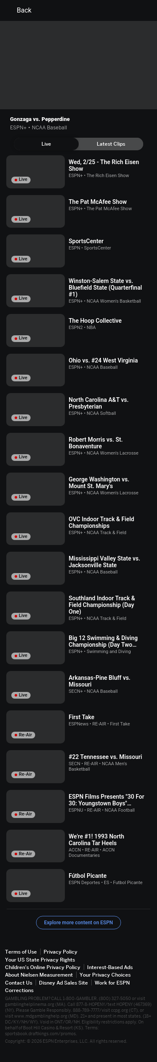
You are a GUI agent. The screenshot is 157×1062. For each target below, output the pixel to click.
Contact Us (18, 983)
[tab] (46, 144)
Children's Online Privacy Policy (42, 967)
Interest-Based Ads (110, 967)
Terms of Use (21, 952)
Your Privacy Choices (105, 975)
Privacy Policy (60, 952)
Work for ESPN (112, 983)
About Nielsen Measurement (39, 975)
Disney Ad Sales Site (63, 983)
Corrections (19, 990)
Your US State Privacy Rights (40, 960)
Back (19, 10)
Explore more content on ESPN (78, 923)
